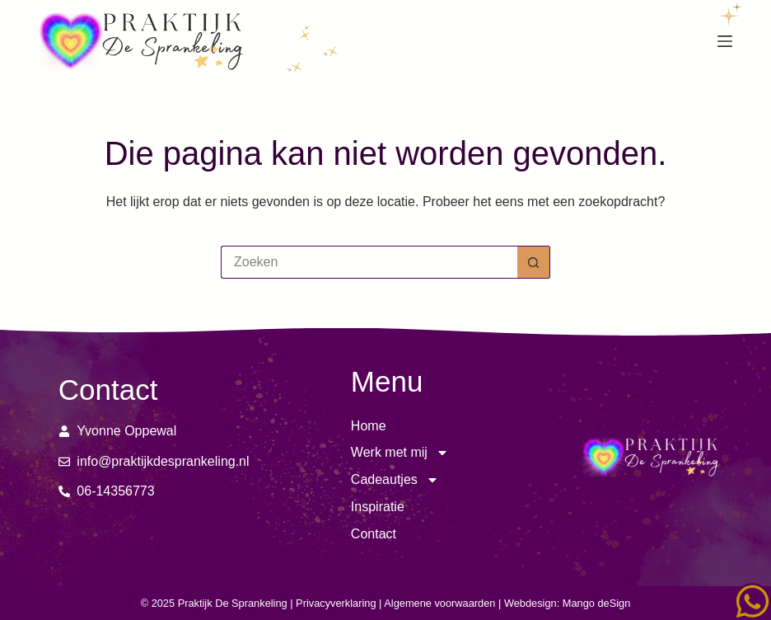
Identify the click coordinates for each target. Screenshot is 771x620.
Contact (373, 534)
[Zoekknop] (533, 262)
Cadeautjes (395, 480)
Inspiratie (377, 507)
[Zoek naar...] (369, 262)
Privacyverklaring (336, 603)
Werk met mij (400, 453)
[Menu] (724, 41)
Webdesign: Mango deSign (567, 603)
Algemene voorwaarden (439, 603)
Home (368, 426)
